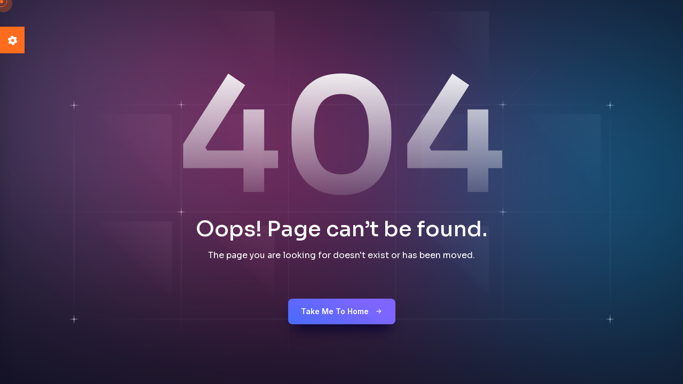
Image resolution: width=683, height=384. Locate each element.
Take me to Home (342, 311)
